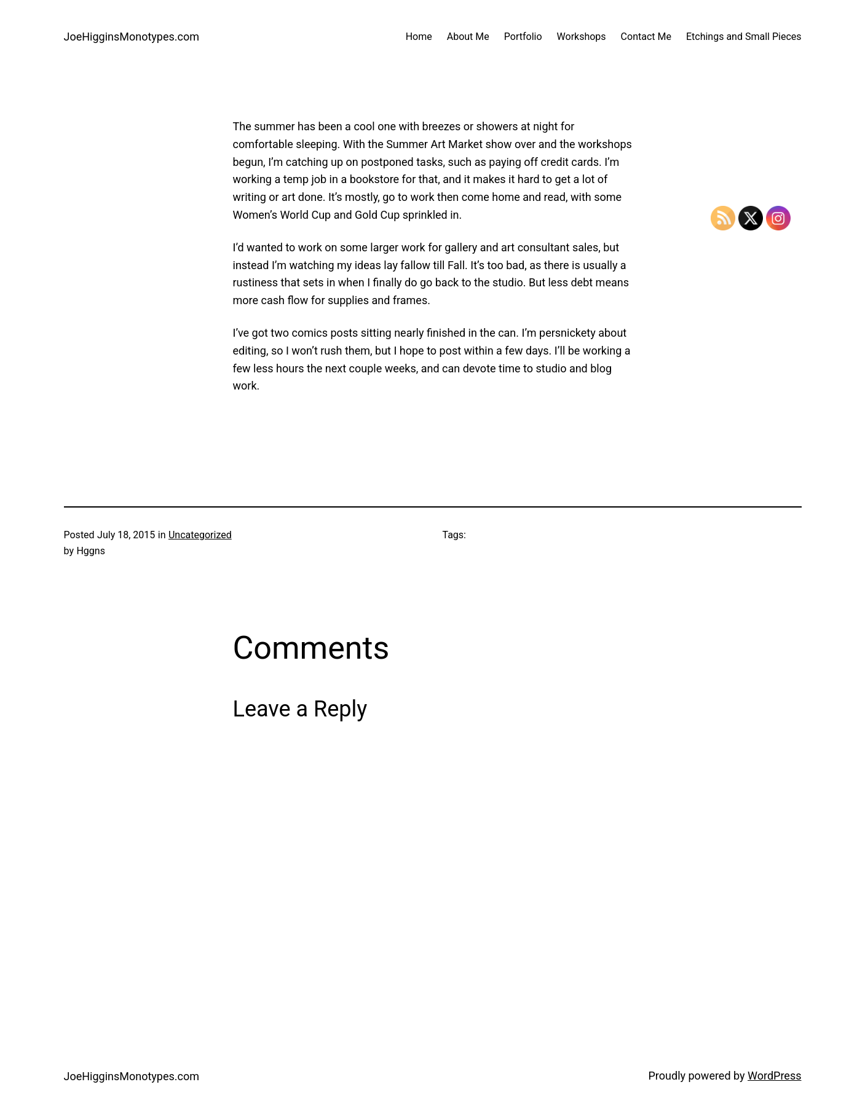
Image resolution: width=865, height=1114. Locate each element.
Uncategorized (200, 535)
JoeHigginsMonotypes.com (132, 36)
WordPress (774, 1075)
